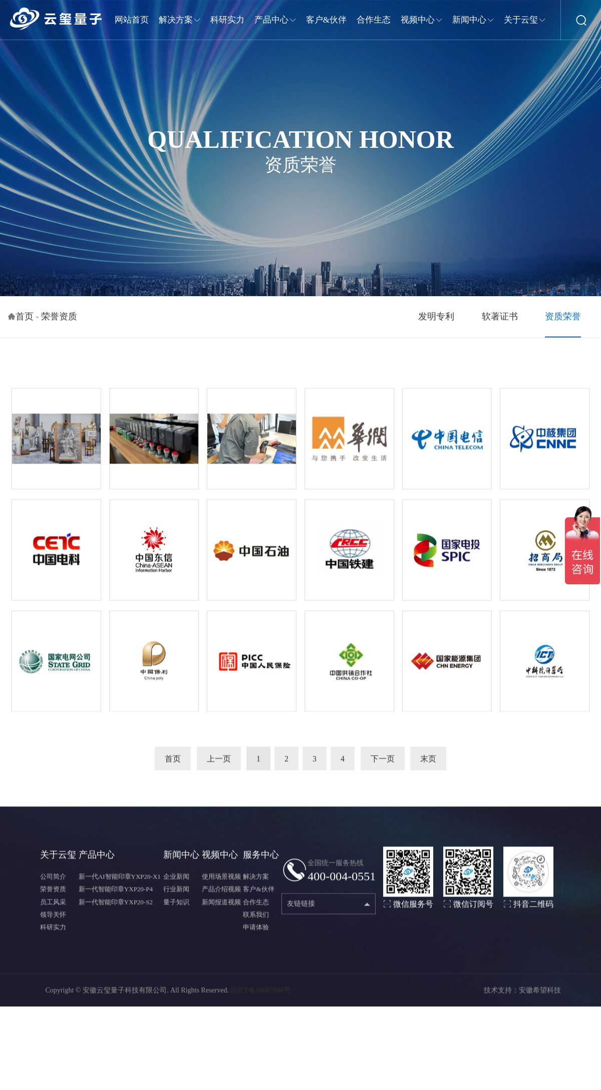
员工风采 (53, 906)
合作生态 (256, 906)
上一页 (219, 762)
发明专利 (436, 320)
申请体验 (256, 931)
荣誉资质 (59, 320)
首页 (25, 320)
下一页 (383, 762)
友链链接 (301, 908)
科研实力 (53, 931)
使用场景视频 (221, 881)
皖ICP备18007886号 (260, 994)
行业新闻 (176, 893)
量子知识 (176, 906)
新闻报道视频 (221, 906)
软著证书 (500, 320)
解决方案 (256, 881)
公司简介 (53, 881)
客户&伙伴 (258, 893)
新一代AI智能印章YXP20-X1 (120, 881)
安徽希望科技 (540, 994)
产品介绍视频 (221, 893)
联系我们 (256, 918)
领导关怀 (53, 918)
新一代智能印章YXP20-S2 (116, 906)
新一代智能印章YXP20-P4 (116, 893)
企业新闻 (176, 881)
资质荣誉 (563, 320)
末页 (428, 762)
